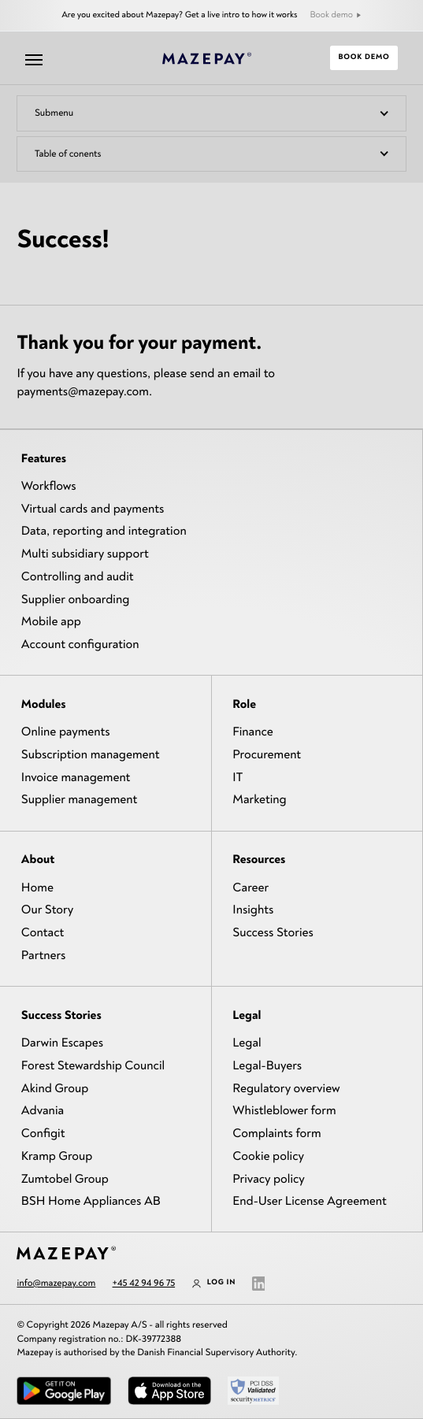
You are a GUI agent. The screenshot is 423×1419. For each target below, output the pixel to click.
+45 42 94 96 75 (144, 1282)
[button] (211, 113)
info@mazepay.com (56, 1282)
